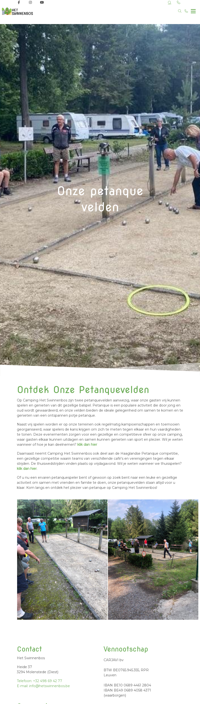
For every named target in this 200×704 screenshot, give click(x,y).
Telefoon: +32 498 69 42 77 (39, 681)
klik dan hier (87, 444)
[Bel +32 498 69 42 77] (186, 11)
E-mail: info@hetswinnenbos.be (43, 686)
